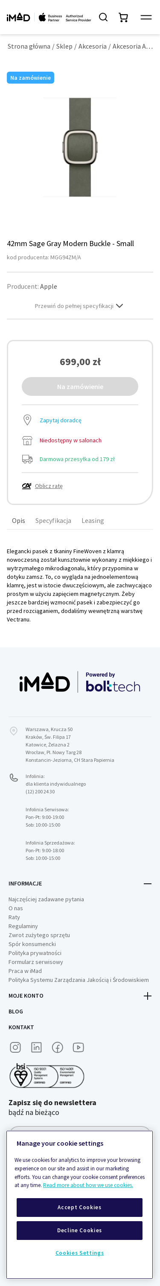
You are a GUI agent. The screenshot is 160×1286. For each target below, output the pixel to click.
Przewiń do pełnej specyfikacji (80, 306)
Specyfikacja (53, 520)
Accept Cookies (79, 1207)
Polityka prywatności (35, 953)
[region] (79, 1204)
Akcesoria (93, 46)
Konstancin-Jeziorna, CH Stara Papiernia (70, 760)
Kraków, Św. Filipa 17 (48, 737)
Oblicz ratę (42, 486)
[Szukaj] (103, 17)
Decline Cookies (79, 1230)
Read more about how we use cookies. (88, 1185)
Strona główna (29, 46)
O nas (16, 908)
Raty (14, 917)
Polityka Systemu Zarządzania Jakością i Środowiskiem (79, 980)
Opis (18, 520)
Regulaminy (23, 926)
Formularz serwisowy (36, 962)
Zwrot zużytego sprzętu (39, 935)
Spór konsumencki (32, 944)
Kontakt (21, 1027)
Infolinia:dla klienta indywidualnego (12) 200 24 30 (56, 784)
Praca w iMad (25, 971)
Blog (16, 1011)
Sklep (64, 46)
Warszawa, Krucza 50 (49, 729)
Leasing (92, 520)
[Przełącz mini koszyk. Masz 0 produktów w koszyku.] (124, 17)
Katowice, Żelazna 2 (48, 744)
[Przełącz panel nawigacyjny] (146, 17)
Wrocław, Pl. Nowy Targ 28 (53, 752)
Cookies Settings (79, 1253)
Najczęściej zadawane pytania (46, 899)
